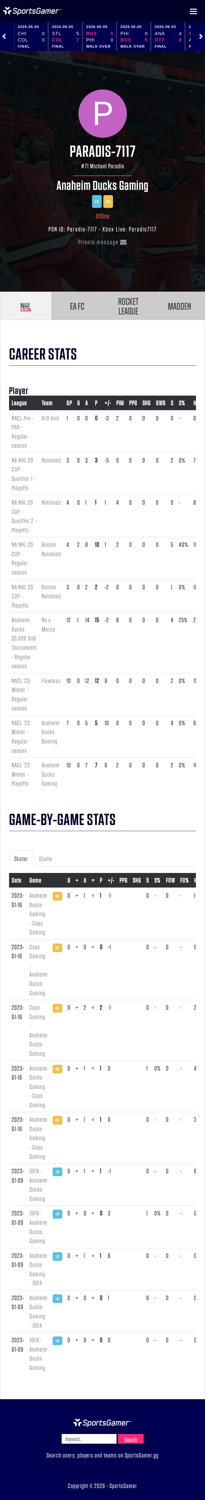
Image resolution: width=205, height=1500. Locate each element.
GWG (161, 403)
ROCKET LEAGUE (128, 305)
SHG (146, 403)
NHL (25, 306)
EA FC (77, 306)
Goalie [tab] (45, 858)
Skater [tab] (21, 858)
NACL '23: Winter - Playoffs (21, 774)
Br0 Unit (50, 418)
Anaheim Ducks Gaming (102, 184)
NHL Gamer (32, 11)
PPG (133, 403)
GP (69, 403)
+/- (108, 403)
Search (130, 1439)
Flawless (51, 680)
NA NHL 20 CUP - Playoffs (22, 596)
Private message (102, 242)
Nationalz (51, 460)
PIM (120, 403)
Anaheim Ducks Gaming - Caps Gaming (38, 913)
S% (182, 403)
